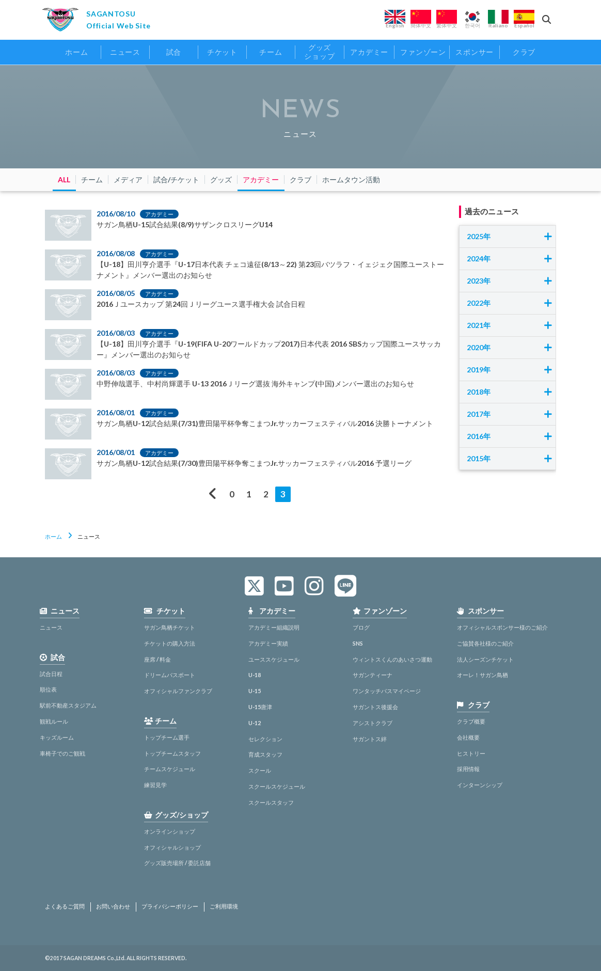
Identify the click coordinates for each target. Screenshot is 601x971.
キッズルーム (57, 737)
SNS (358, 643)
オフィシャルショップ (172, 847)
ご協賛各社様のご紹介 (485, 643)
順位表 (48, 689)
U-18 (254, 674)
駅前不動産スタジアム (68, 705)
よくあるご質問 (65, 906)
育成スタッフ (265, 754)
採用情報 (468, 768)
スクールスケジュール (276, 786)
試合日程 (51, 673)
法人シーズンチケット (485, 659)
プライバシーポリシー (169, 906)
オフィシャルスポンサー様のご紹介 (502, 627)
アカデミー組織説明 (273, 627)
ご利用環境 (224, 906)
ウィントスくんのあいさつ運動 (392, 659)
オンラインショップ (169, 831)
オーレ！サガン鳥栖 (482, 674)
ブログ (361, 627)
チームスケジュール (169, 768)
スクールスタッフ (271, 802)
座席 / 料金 (157, 659)
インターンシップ (479, 784)
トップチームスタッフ (172, 753)
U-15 (254, 690)
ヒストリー (471, 753)
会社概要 (468, 737)
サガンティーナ (372, 674)
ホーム (53, 536)
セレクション (265, 738)
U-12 (254, 722)
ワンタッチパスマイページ (387, 690)
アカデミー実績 (268, 643)
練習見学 (155, 784)
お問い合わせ (113, 906)
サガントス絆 (370, 738)
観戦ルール (54, 721)
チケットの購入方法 (169, 643)
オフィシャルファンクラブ (178, 690)
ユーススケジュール (273, 659)
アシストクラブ (372, 722)
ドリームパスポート (169, 674)
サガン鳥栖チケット (169, 627)
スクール (259, 770)
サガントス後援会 (375, 706)
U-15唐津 (260, 706)
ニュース (51, 627)
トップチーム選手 (166, 737)
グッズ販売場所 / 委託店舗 (177, 862)
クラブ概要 (471, 721)
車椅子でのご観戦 (62, 753)
